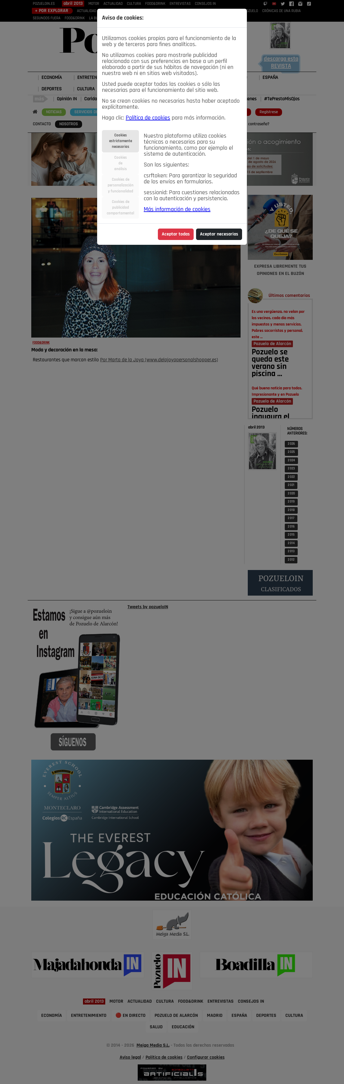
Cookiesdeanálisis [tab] (120, 163)
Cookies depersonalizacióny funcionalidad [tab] (121, 185)
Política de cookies (148, 118)
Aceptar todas (176, 234)
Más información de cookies (177, 210)
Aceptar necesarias (219, 234)
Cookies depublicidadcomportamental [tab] (120, 207)
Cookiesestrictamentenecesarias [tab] (120, 141)
